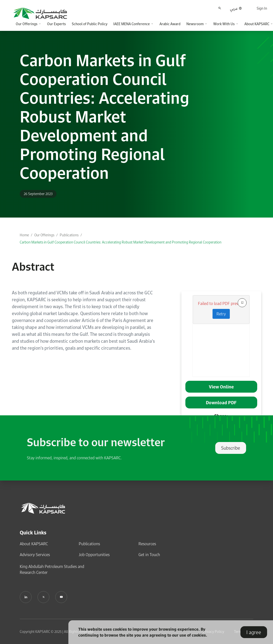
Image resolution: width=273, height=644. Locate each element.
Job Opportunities (94, 554)
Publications (69, 235)
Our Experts (56, 23)
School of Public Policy (89, 23)
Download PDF (221, 402)
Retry (221, 314)
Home (24, 235)
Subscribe (230, 448)
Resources (147, 543)
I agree (253, 632)
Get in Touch (149, 554)
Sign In (262, 8)
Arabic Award (169, 23)
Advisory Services (35, 554)
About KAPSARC (34, 543)
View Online (221, 386)
